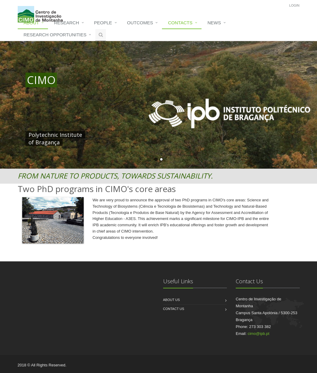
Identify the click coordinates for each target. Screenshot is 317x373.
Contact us (173, 309)
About (31, 22)
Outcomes (140, 22)
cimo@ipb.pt (258, 333)
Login (294, 5)
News (214, 22)
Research (66, 22)
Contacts (180, 22)
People (103, 22)
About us (171, 300)
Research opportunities (55, 34)
